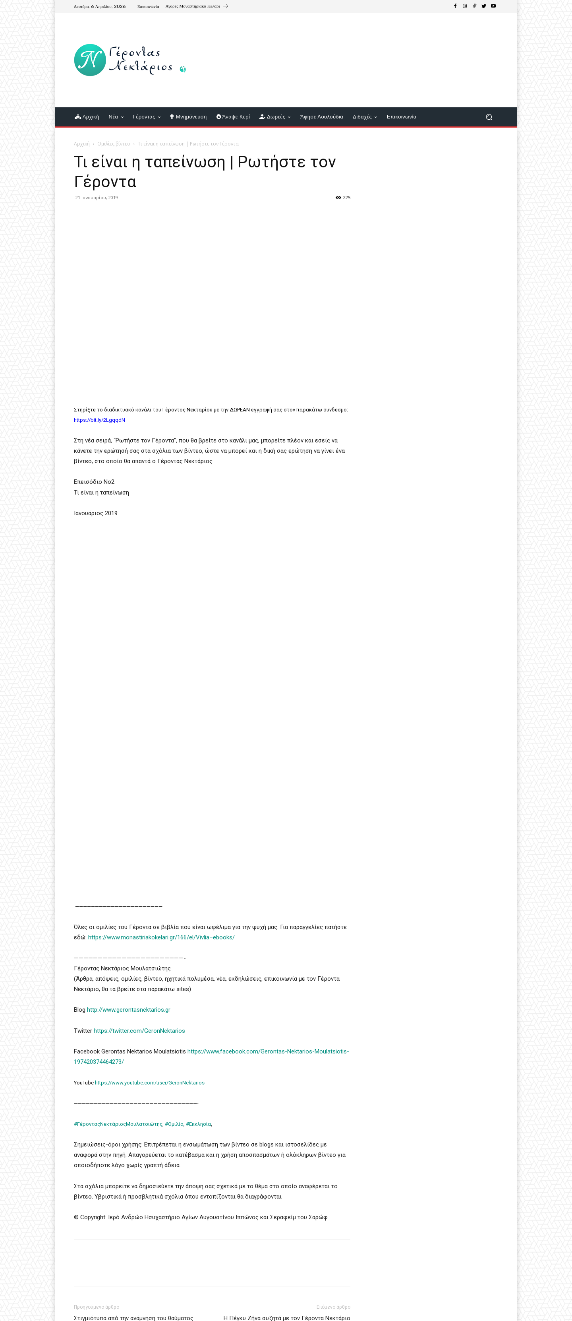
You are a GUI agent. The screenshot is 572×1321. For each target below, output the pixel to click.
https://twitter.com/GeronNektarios (139, 1030)
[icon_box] (197, 7)
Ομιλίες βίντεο (113, 143)
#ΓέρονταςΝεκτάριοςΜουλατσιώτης (118, 1124)
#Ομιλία (174, 1124)
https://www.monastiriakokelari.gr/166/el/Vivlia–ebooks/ (161, 937)
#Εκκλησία (198, 1124)
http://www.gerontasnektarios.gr (128, 1009)
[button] (488, 117)
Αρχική (82, 143)
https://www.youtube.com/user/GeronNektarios (150, 1083)
